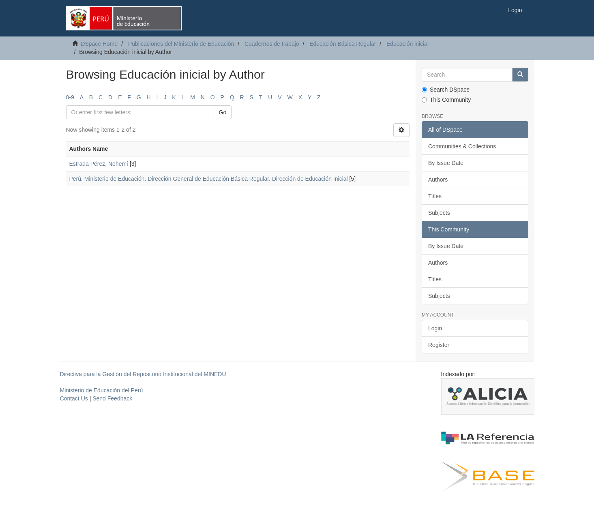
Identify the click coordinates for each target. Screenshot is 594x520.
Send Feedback (112, 398)
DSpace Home (99, 44)
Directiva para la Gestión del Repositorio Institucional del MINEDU (143, 374)
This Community (446, 99)
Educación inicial (407, 44)
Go (223, 112)
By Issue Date (445, 163)
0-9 (70, 97)
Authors (438, 179)
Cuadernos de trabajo (271, 44)
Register (438, 345)
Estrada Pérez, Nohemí (99, 163)
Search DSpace (446, 89)
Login (435, 328)
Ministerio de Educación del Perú (101, 390)
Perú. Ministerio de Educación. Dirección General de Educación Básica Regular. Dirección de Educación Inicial (208, 178)
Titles (435, 196)
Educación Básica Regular (342, 44)
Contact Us (74, 398)
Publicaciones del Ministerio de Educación (181, 44)
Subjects (439, 213)
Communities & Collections (462, 146)
